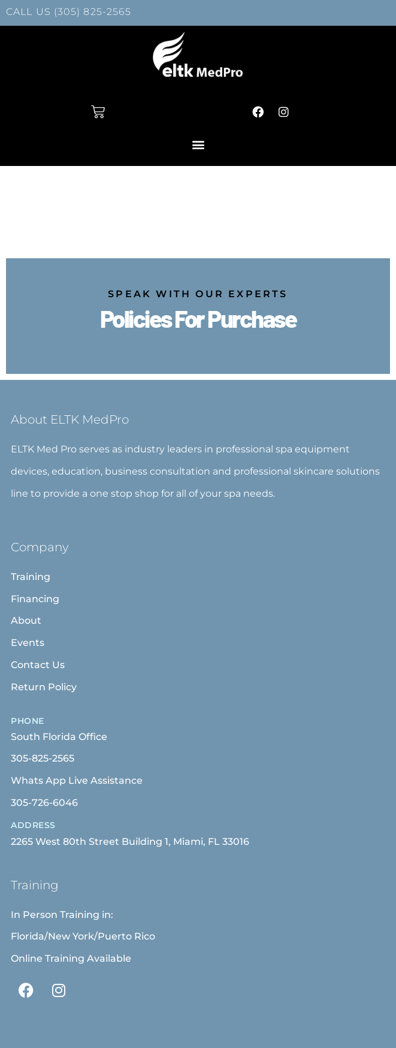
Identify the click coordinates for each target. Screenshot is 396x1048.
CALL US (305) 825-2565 (68, 11)
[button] (198, 144)
